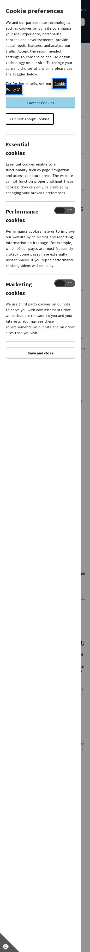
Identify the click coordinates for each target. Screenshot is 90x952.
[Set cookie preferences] (9, 942)
